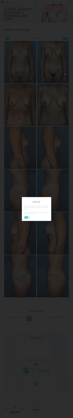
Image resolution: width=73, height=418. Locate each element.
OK (26, 217)
